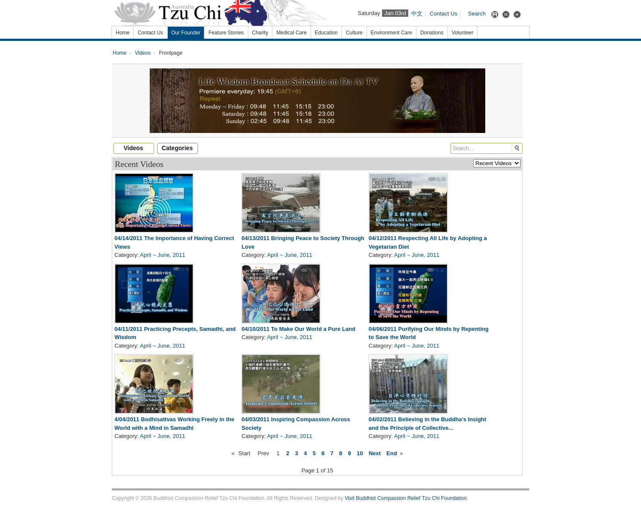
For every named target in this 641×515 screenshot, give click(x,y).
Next (375, 453)
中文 (416, 13)
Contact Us (443, 13)
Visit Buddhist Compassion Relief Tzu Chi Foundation (405, 498)
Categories (177, 148)
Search (477, 13)
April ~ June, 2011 (162, 255)
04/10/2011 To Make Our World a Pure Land (298, 329)
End (391, 453)
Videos (143, 53)
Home (119, 53)
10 (360, 453)
